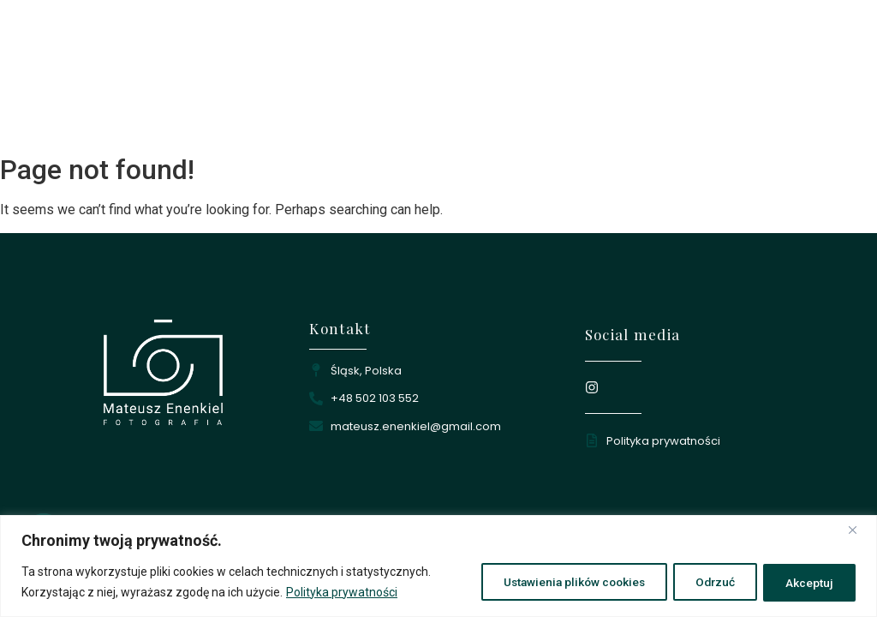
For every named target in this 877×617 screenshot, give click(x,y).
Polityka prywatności (341, 592)
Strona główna (432, 125)
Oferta (633, 125)
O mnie (509, 125)
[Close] (859, 529)
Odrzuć (705, 582)
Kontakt (691, 125)
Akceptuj (807, 582)
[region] (438, 566)
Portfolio (571, 125)
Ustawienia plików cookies (555, 582)
